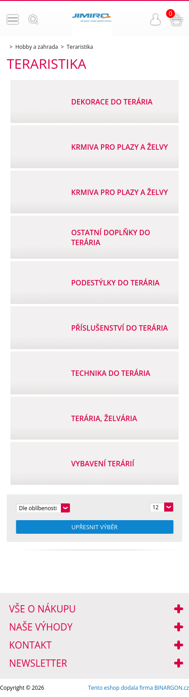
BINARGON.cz (171, 688)
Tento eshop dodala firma (120, 688)
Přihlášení (156, 19)
